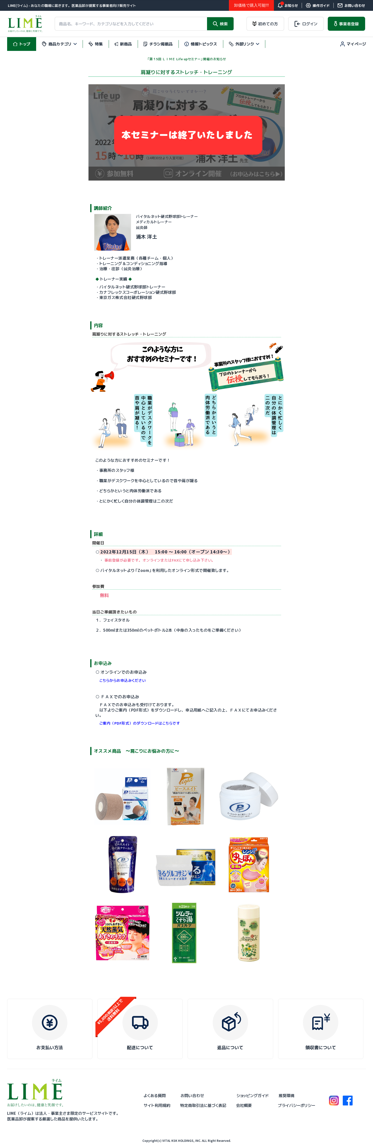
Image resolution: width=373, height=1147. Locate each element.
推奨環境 (286, 1095)
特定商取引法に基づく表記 (203, 1105)
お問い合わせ (192, 1095)
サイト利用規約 (157, 1105)
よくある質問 (155, 1095)
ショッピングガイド (253, 1095)
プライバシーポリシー (296, 1105)
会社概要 (244, 1105)
